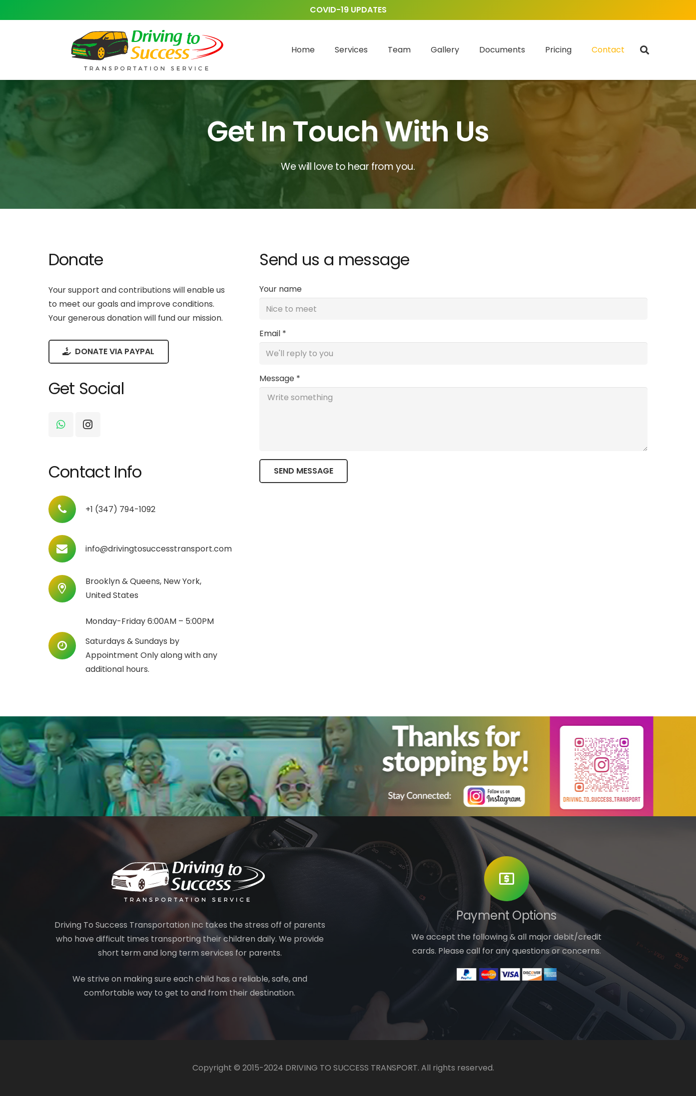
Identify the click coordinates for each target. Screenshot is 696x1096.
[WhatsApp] (60, 424)
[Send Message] (303, 471)
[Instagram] (87, 424)
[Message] (453, 419)
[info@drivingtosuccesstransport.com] (66, 548)
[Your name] (453, 309)
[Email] (453, 353)
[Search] (645, 50)
